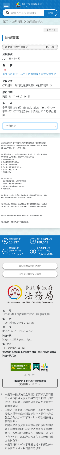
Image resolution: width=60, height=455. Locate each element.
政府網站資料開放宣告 (30, 266)
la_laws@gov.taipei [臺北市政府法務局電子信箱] (13, 347)
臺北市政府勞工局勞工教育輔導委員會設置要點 (29, 74)
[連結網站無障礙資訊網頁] (21, 367)
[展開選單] (6, 5)
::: (2, 19)
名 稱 (7, 65)
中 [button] (29, 375)
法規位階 (7, 81)
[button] (51, 30)
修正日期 (7, 92)
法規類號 (7, 54)
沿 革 (7, 103)
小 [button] (25, 375)
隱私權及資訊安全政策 (30, 274)
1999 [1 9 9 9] (5, 322)
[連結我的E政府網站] (36, 367)
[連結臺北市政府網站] (44, 367)
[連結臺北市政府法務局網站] (30, 294)
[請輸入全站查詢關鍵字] (27, 13)
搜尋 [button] (50, 13)
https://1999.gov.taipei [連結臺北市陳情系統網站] (17, 339)
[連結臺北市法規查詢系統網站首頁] (28, 4)
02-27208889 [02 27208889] (27, 322)
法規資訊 (17, 21)
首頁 (5, 21)
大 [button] (33, 375)
